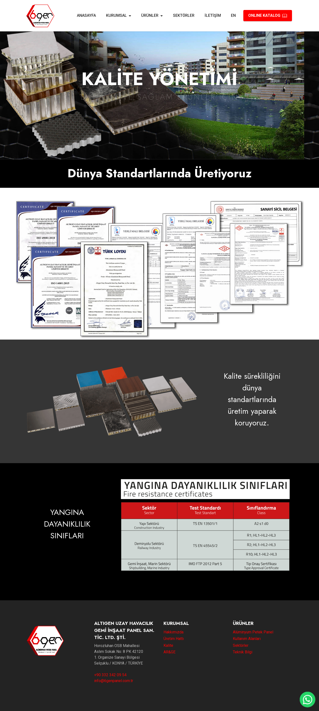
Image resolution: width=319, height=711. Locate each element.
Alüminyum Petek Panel (253, 632)
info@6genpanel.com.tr (113, 680)
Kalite (168, 645)
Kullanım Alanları (247, 638)
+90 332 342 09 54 (110, 675)
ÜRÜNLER (149, 15)
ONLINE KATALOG (267, 15)
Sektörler (240, 645)
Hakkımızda (173, 632)
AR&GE (169, 652)
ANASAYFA (86, 15)
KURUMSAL (116, 15)
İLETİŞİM (213, 15)
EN (233, 15)
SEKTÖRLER (183, 15)
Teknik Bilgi (242, 652)
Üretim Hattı (174, 638)
